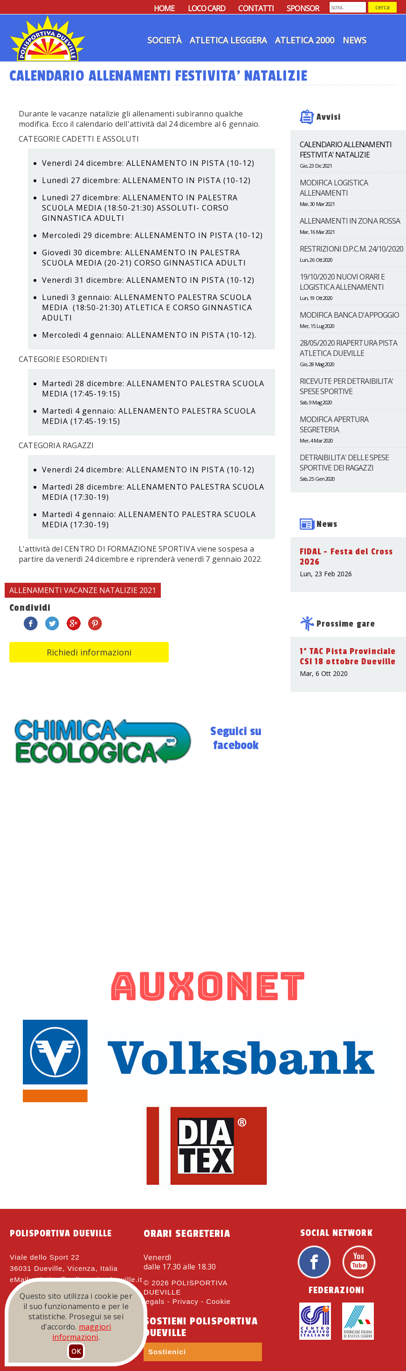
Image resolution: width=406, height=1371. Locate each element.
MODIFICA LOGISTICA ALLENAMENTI (334, 187)
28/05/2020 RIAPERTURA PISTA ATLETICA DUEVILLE (349, 348)
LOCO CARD (207, 8)
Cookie (218, 1301)
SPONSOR (303, 8)
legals (154, 1301)
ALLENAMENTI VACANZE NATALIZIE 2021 (82, 590)
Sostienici (167, 1352)
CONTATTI (256, 8)
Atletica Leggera (228, 40)
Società (164, 40)
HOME (164, 8)
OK (76, 1351)
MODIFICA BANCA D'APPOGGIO (349, 315)
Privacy (185, 1301)
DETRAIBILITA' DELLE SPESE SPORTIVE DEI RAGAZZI (344, 462)
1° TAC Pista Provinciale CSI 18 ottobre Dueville (348, 656)
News (354, 40)
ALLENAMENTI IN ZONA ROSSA (350, 221)
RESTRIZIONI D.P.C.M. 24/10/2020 (351, 249)
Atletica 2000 (304, 40)
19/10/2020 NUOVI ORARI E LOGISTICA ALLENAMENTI (342, 282)
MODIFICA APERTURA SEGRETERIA (334, 424)
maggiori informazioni (81, 1332)
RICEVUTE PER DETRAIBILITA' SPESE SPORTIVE (347, 386)
